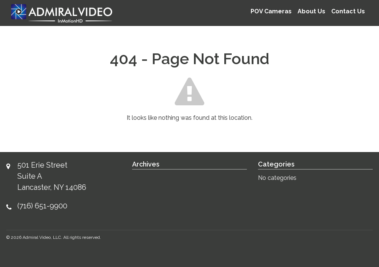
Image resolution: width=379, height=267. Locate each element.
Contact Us (348, 11)
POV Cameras (271, 11)
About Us (311, 11)
